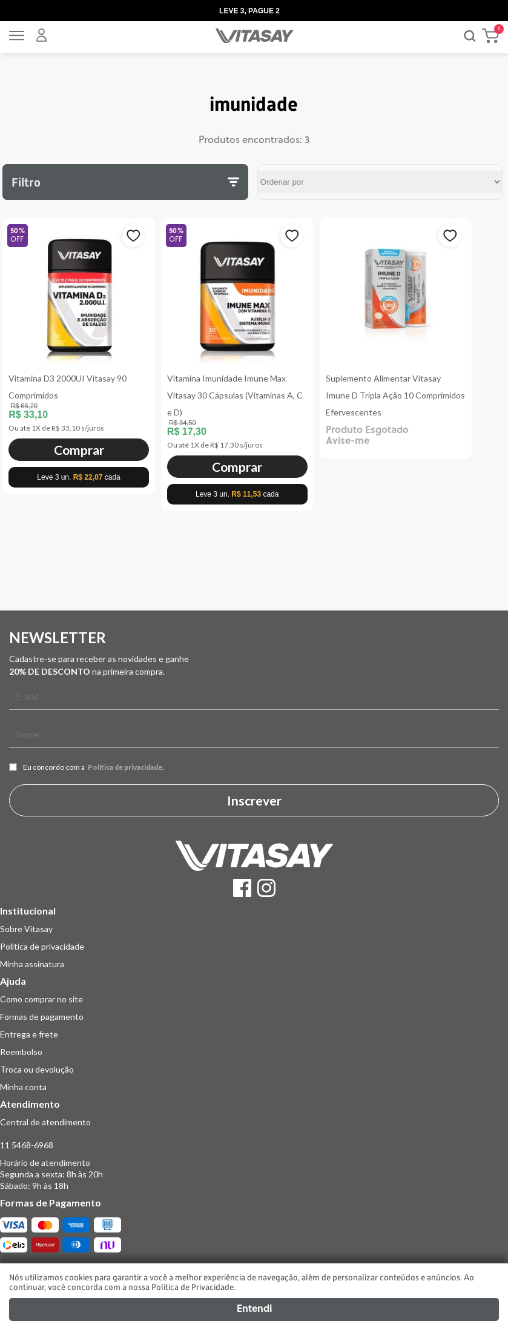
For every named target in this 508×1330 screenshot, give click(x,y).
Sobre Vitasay (26, 929)
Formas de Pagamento (50, 1202)
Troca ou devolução (37, 1069)
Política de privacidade (125, 767)
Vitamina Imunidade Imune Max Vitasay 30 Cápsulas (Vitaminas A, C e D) (235, 395)
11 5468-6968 (26, 1145)
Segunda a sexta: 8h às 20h (51, 1174)
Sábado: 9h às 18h (34, 1185)
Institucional (28, 910)
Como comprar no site (41, 999)
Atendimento (30, 1104)
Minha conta (23, 1087)
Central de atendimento (45, 1122)
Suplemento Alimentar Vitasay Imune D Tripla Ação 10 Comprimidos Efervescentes (395, 395)
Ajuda (13, 981)
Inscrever (254, 800)
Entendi (254, 1309)
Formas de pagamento (42, 1016)
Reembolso (21, 1052)
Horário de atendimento (45, 1162)
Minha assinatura (32, 964)
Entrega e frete (29, 1034)
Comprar (79, 449)
